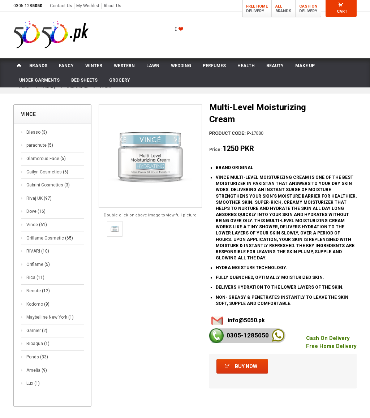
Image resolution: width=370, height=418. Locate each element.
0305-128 (27, 5)
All (278, 6)
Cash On (308, 6)
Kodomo (38, 304)
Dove (36, 211)
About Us (112, 5)
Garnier (36, 330)
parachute (39, 145)
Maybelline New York (50, 317)
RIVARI (37, 251)
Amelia (36, 370)
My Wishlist (87, 5)
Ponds (37, 357)
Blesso (36, 132)
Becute (38, 291)
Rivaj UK (39, 198)
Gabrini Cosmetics (48, 185)
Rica (35, 277)
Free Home (257, 6)
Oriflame (38, 264)
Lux (33, 383)
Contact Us (61, 5)
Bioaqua (38, 343)
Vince (36, 225)
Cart (342, 11)
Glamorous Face (46, 158)
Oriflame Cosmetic (49, 238)
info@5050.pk (246, 320)
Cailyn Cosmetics (47, 172)
